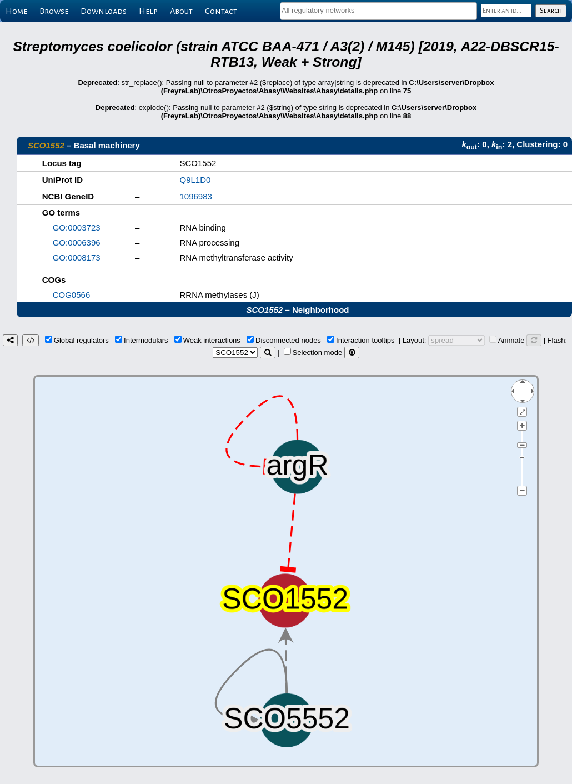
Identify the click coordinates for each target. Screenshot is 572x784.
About (181, 11)
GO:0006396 (77, 242)
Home (16, 11)
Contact (221, 11)
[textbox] (378, 10)
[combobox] (378, 11)
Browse (53, 11)
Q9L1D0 (195, 179)
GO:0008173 (77, 257)
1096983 (196, 196)
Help (148, 11)
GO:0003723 (77, 227)
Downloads (104, 11)
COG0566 (72, 294)
